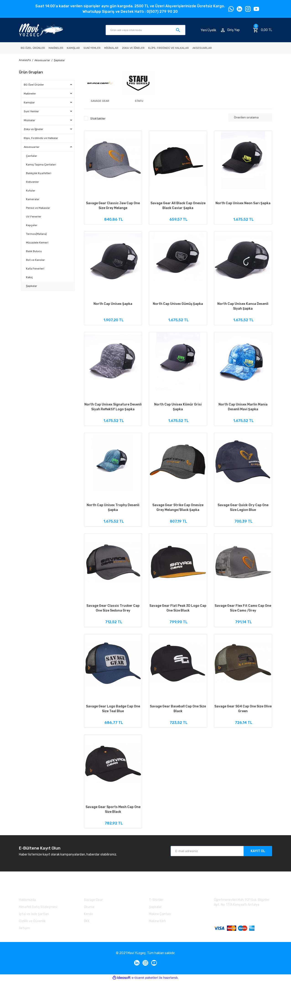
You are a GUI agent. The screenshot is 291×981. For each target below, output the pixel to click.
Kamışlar (29, 102)
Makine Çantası (160, 914)
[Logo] (41, 30)
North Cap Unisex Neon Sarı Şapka (243, 203)
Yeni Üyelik (208, 30)
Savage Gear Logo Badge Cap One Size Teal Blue (113, 708)
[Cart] (262, 30)
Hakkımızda (27, 900)
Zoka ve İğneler (33, 129)
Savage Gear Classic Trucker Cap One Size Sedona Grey (113, 608)
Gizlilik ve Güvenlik (32, 921)
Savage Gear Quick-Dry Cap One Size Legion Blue (243, 507)
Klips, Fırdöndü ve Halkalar (41, 138)
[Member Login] (230, 30)
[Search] (145, 30)
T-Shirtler (156, 900)
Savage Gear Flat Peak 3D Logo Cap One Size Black (177, 608)
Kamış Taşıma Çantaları (41, 164)
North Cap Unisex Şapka (113, 304)
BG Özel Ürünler (34, 84)
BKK (87, 921)
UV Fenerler (33, 216)
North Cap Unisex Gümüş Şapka (178, 304)
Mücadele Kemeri (37, 242)
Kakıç (29, 277)
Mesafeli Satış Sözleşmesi (38, 907)
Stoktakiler (98, 118)
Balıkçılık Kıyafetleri (38, 173)
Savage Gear (93, 900)
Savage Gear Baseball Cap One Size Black (178, 708)
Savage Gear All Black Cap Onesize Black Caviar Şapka (178, 205)
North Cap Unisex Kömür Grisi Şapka (178, 407)
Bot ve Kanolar (35, 260)
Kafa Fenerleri (35, 268)
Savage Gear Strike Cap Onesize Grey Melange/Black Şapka (177, 507)
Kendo (88, 914)
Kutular (30, 190)
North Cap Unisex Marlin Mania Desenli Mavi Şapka (243, 407)
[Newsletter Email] (221, 851)
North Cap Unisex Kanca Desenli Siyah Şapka (242, 306)
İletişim (24, 928)
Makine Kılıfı (157, 921)
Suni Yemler (31, 111)
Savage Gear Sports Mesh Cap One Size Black (113, 809)
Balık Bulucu (34, 251)
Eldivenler (32, 181)
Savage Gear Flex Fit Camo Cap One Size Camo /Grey (243, 608)
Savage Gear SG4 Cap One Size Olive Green (243, 708)
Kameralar (32, 199)
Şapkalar (60, 60)
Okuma (89, 907)
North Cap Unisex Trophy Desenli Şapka (113, 507)
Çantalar (31, 155)
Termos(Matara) (36, 233)
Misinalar (29, 120)
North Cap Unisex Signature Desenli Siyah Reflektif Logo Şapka (113, 407)
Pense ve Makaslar (38, 207)
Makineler (30, 93)
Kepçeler (31, 225)
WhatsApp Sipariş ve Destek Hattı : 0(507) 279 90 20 (130, 11)
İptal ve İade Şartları (34, 914)
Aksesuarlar (31, 147)
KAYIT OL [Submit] (258, 851)
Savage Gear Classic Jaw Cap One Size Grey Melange (113, 205)
